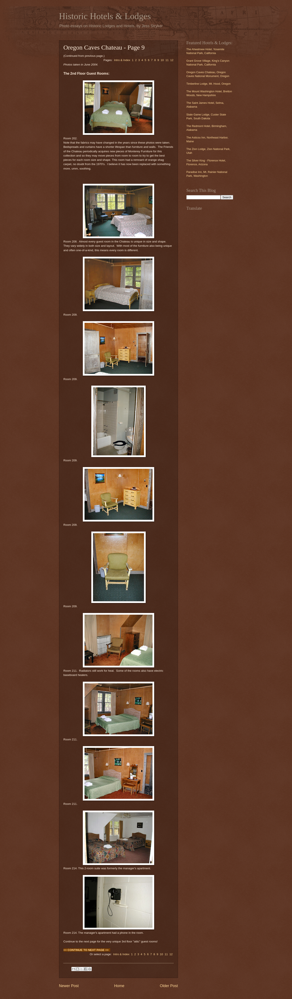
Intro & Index (122, 60)
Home (119, 986)
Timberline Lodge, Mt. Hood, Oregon (208, 83)
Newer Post (69, 986)
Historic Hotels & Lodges (105, 16)
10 (162, 60)
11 (167, 60)
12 (171, 60)
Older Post (169, 986)
